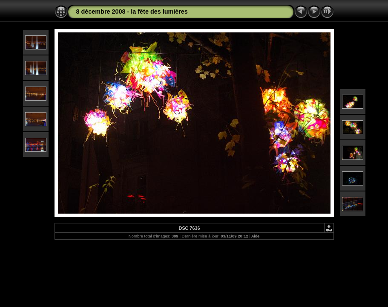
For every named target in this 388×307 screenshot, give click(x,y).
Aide (255, 236)
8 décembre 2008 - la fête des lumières (132, 11)
